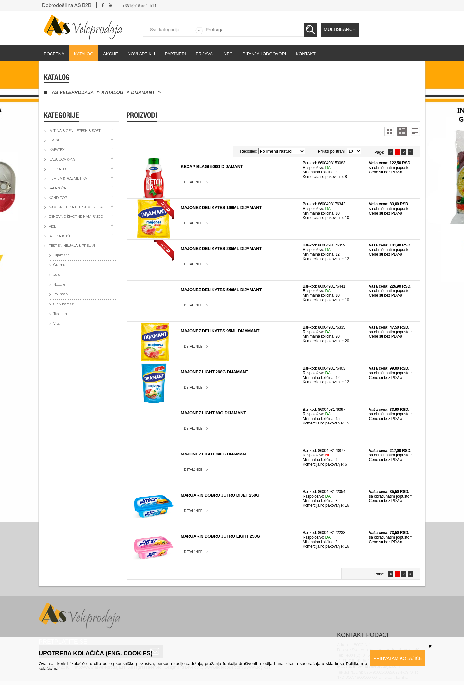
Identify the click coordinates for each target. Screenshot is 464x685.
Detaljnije (193, 182)
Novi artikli (141, 54)
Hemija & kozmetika (68, 179)
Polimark (60, 294)
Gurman (60, 265)
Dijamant (143, 92)
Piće (52, 227)
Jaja (56, 275)
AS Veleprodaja (73, 92)
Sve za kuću (60, 236)
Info (227, 54)
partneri (175, 54)
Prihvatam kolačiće (397, 658)
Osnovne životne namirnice (76, 217)
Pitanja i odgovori (264, 54)
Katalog (83, 54)
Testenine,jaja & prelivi (72, 246)
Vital (57, 324)
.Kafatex (56, 150)
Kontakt (305, 54)
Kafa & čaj (58, 188)
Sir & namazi (64, 304)
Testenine (60, 314)
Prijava (204, 54)
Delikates (58, 169)
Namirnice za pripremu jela (76, 207)
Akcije (110, 54)
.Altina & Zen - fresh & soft (75, 131)
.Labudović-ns (62, 160)
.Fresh (55, 140)
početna (54, 54)
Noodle (59, 285)
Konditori (58, 198)
